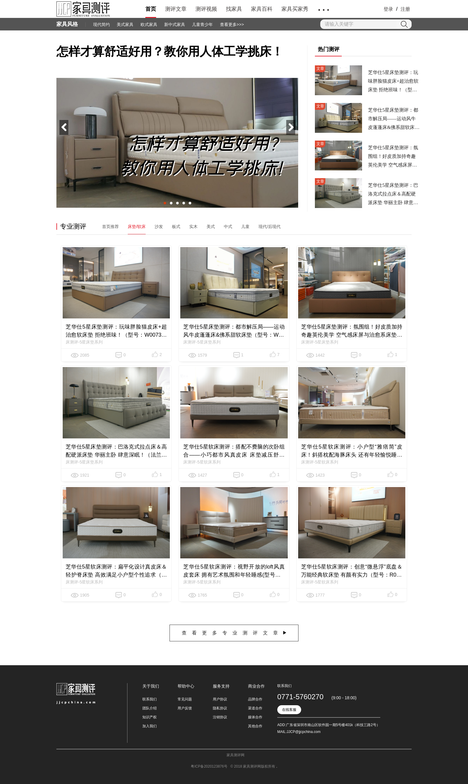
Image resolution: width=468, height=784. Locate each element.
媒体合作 (255, 717)
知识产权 (149, 717)
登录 (388, 9)
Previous (63, 127)
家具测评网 (235, 755)
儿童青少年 (202, 24)
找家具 (234, 9)
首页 (150, 9)
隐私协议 (220, 708)
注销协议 (220, 717)
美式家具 (125, 24)
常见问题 (185, 699)
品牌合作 (255, 699)
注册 (405, 9)
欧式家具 (149, 24)
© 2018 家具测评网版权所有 (253, 766)
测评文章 (176, 9)
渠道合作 (255, 708)
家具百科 (262, 9)
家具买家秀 (294, 9)
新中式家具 (174, 24)
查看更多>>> (232, 24)
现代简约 (101, 24)
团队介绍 (149, 708)
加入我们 (149, 726)
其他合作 (255, 726)
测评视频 (206, 9)
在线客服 (289, 710)
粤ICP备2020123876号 (209, 766)
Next (290, 127)
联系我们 (149, 699)
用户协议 (220, 699)
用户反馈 (185, 708)
